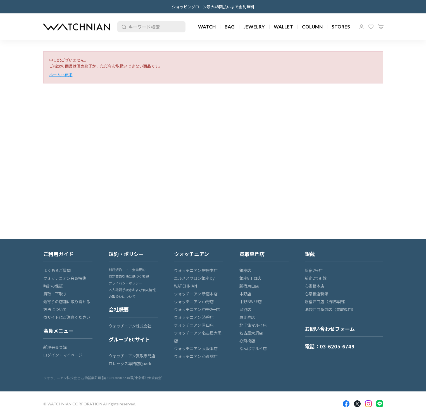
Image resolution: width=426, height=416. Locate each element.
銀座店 (245, 270)
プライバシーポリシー (125, 283)
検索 (122, 26)
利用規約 (115, 269)
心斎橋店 (247, 340)
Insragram (368, 403)
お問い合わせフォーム (330, 328)
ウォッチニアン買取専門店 (132, 355)
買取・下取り (55, 294)
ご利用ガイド (58, 253)
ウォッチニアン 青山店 (194, 325)
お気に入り (370, 27)
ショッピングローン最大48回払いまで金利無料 (213, 6)
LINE (379, 403)
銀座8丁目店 (250, 278)
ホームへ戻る (61, 74)
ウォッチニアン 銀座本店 (196, 270)
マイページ (361, 26)
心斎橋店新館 (316, 294)
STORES (341, 27)
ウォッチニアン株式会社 (130, 326)
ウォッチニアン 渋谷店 (194, 317)
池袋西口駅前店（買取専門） (330, 309)
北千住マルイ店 (253, 325)
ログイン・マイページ (62, 355)
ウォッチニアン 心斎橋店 (196, 356)
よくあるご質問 (57, 270)
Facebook (346, 403)
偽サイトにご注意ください (66, 317)
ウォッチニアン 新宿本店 (196, 294)
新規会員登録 (55, 347)
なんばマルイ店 (253, 348)
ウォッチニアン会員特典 (64, 278)
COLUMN (312, 27)
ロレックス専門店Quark (130, 363)
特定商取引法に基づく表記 (129, 276)
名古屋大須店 (251, 333)
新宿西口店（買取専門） (326, 301)
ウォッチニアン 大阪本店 (196, 348)
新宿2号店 (314, 270)
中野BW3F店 (250, 301)
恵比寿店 (247, 317)
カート (381, 26)
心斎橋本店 (314, 286)
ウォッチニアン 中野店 (194, 301)
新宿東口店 (249, 286)
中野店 (245, 294)
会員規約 (139, 269)
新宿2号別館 (316, 278)
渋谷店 (245, 309)
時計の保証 (53, 286)
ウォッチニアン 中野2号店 (197, 309)
